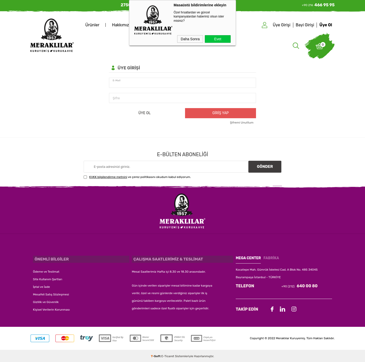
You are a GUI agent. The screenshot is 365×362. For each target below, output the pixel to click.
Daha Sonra (190, 39)
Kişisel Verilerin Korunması (51, 308)
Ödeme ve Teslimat (46, 270)
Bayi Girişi (305, 25)
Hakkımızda (123, 25)
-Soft (156, 355)
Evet (217, 39)
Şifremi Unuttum (241, 122)
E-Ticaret (167, 355)
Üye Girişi (281, 25)
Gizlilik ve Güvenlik (46, 301)
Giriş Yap (220, 113)
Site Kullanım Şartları (47, 278)
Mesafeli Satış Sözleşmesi (51, 293)
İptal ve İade (41, 285)
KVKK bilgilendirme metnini (108, 177)
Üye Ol (325, 25)
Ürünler (92, 25)
